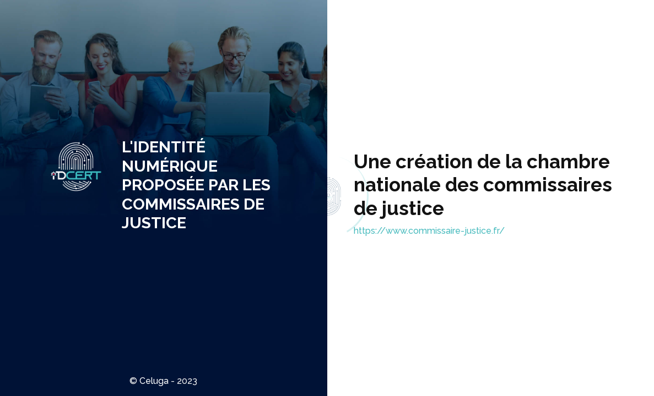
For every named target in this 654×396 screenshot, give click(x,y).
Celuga (154, 381)
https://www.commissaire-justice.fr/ (429, 231)
